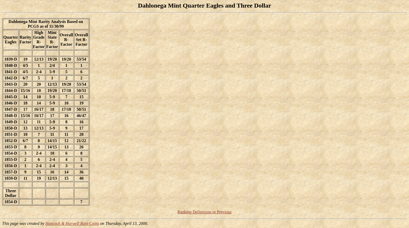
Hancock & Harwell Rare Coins (72, 223)
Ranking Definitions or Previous (204, 212)
